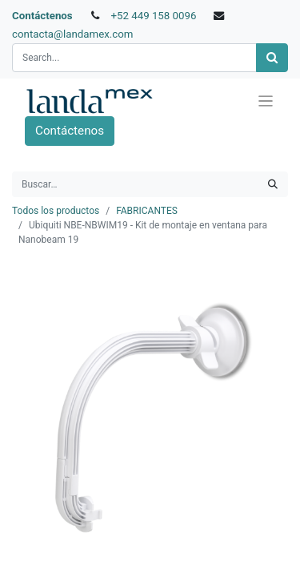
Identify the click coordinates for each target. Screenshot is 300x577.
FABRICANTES (147, 210)
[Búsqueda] (272, 58)
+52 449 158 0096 (153, 16)
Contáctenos (42, 16)
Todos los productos (55, 210)
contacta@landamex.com (73, 34)
